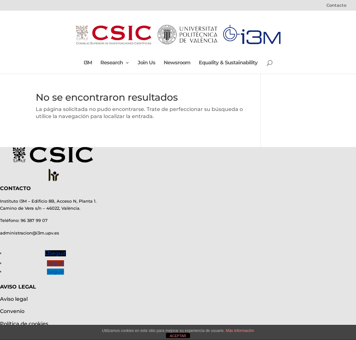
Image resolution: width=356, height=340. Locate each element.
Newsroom (177, 63)
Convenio (12, 311)
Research (111, 63)
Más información (240, 330)
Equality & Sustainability (228, 63)
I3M (88, 63)
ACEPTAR (178, 336)
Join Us (146, 63)
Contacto (336, 5)
